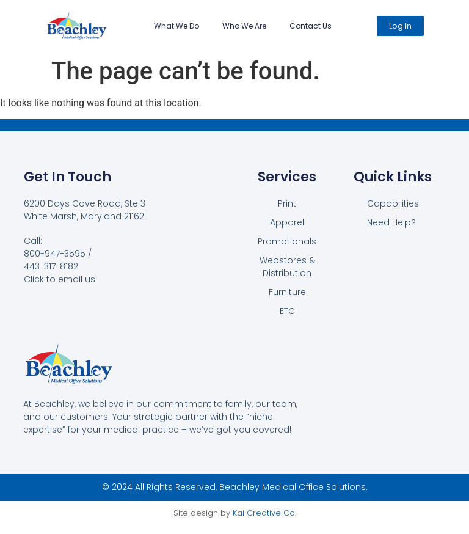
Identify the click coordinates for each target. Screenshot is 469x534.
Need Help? (391, 222)
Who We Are (244, 26)
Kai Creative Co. (264, 513)
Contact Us (310, 26)
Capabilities (393, 203)
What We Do (176, 26)
